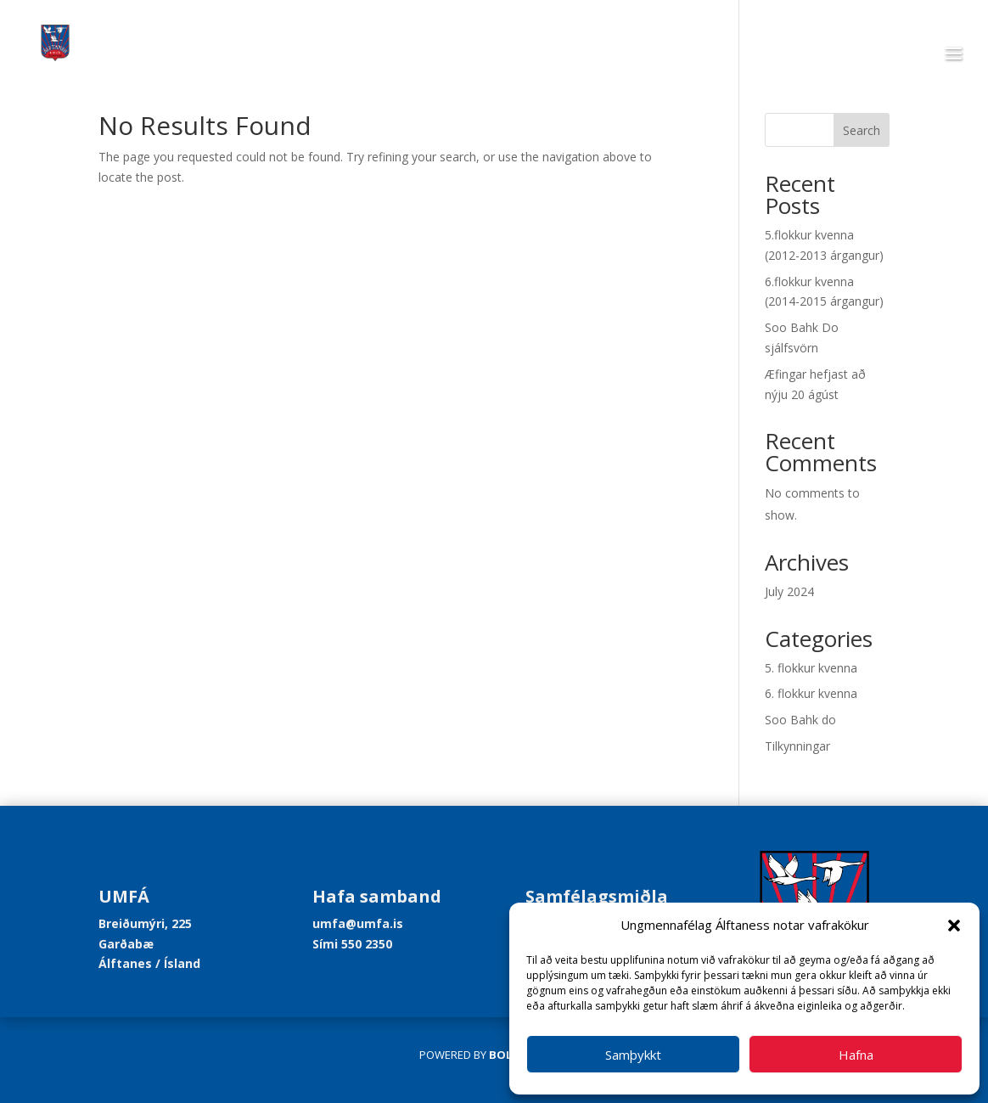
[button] (954, 925)
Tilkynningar (797, 746)
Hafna (856, 1054)
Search (861, 130)
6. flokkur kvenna (811, 693)
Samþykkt (633, 1054)
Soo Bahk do (800, 720)
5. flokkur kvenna (811, 668)
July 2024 (789, 591)
